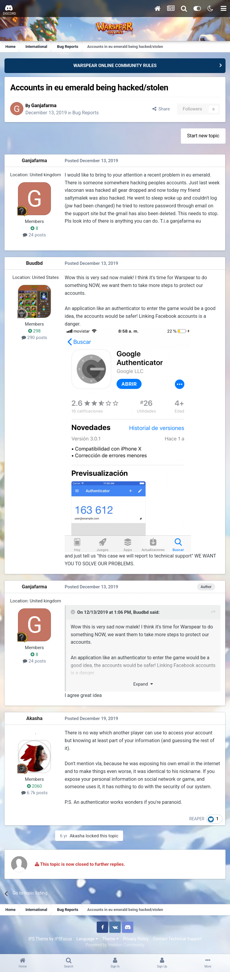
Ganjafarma (46, 105)
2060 (34, 786)
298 (34, 331)
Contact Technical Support (177, 938)
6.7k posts (35, 793)
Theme (110, 938)
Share (161, 109)
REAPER (197, 819)
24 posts (34, 235)
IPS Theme (38, 938)
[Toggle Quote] (73, 612)
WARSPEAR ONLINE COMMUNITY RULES (115, 65)
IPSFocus (63, 938)
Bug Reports (88, 113)
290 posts (34, 338)
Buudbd (34, 263)
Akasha (35, 718)
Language (87, 938)
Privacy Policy (136, 938)
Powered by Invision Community (115, 944)
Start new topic (203, 136)
